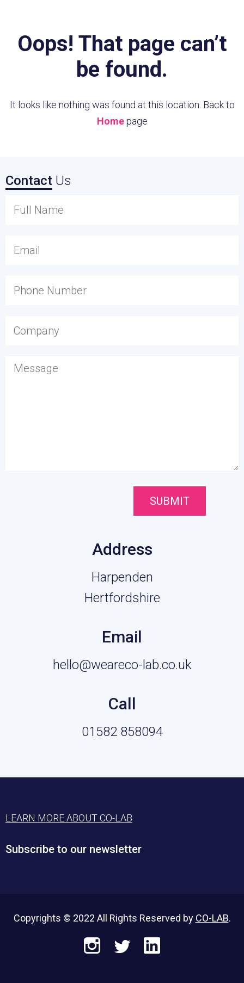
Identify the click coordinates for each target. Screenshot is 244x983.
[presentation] (66, 502)
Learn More (181, 22)
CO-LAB (212, 918)
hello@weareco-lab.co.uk (122, 664)
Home (110, 121)
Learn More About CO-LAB (68, 818)
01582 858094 (122, 731)
